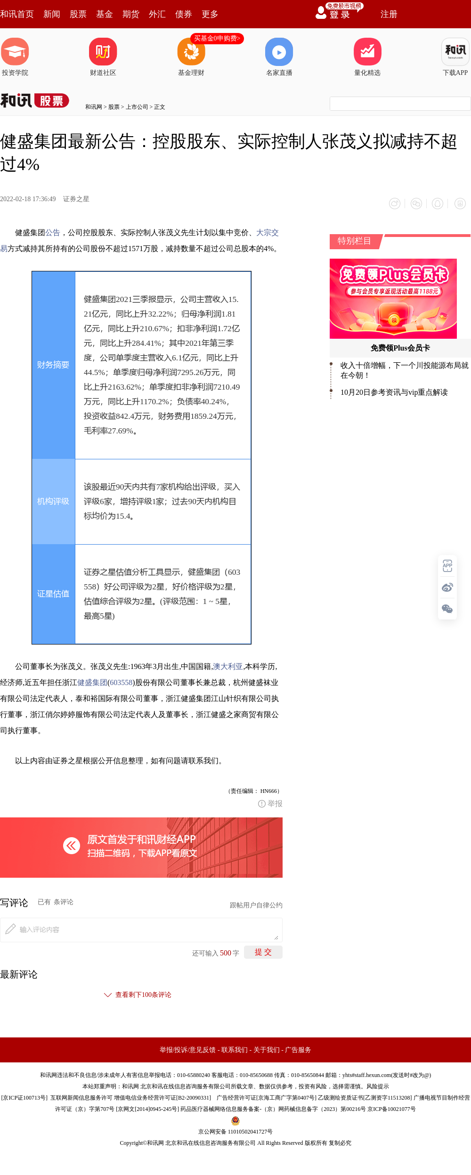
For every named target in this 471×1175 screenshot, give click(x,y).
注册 (389, 14)
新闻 (51, 14)
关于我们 (266, 1048)
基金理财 (191, 57)
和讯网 (93, 107)
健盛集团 (92, 681)
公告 (52, 231)
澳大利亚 (228, 665)
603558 (121, 681)
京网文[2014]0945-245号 (147, 1107)
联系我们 (234, 1048)
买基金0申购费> (217, 38)
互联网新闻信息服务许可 (81, 1096)
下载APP (455, 57)
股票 (78, 14)
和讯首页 (17, 14)
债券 (183, 14)
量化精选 (367, 57)
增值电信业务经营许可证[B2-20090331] (162, 1096)
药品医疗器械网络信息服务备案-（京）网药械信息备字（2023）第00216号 (273, 1107)
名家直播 (279, 57)
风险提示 (377, 1085)
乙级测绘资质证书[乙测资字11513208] (365, 1096)
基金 (104, 14)
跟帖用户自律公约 (256, 903)
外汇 (157, 14)
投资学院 (15, 57)
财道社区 (103, 57)
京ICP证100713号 (24, 1096)
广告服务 (298, 1048)
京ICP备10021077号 (391, 1107)
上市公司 (137, 107)
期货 (130, 14)
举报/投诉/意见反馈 (188, 1048)
